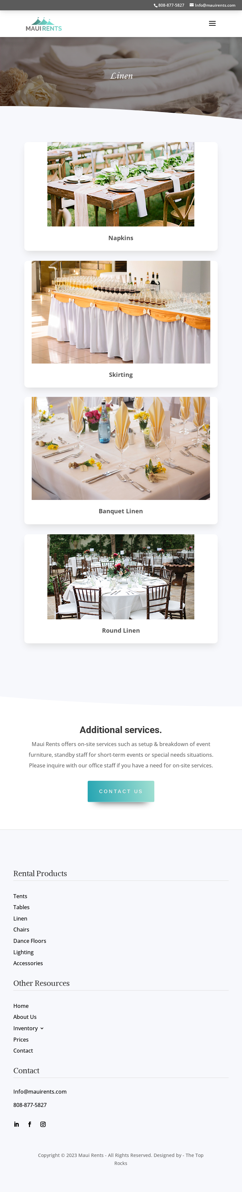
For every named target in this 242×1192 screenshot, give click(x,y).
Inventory (25, 1029)
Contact (23, 1051)
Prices (21, 1040)
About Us (25, 1017)
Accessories (28, 964)
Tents (20, 896)
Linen (20, 919)
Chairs (21, 930)
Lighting (23, 953)
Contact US (121, 791)
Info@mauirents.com (40, 1091)
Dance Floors (29, 941)
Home (21, 1006)
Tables (21, 908)
